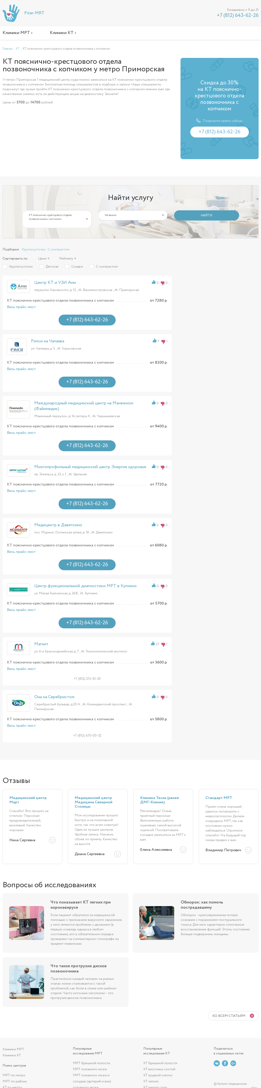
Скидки (77, 266)
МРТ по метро (14, 1075)
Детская (52, 266)
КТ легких (151, 1081)
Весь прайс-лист (21, 307)
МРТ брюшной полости (91, 1063)
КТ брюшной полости (160, 1063)
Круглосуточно (34, 249)
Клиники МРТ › (18, 33)
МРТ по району (15, 1081)
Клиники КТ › (63, 33)
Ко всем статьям (228, 1015)
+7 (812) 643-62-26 (238, 15)
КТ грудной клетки (157, 1075)
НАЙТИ (206, 215)
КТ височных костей (159, 1069)
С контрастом (58, 249)
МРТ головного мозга (90, 1069)
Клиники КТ (12, 1055)
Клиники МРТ (13, 1049)
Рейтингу (66, 258)
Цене (42, 258)
